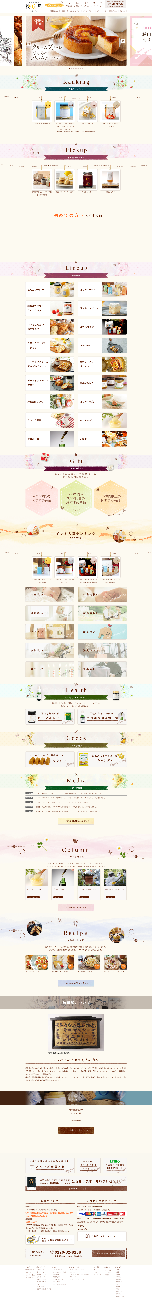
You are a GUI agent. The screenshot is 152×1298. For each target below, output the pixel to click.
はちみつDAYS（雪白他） (60, 1260)
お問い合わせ (80, 1289)
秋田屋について (55, 11)
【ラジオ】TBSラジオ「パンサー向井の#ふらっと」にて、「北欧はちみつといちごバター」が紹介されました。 (65, 786)
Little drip (85, 333)
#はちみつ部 (76, 1101)
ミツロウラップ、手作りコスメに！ (52, 746)
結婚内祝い (91, 601)
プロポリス (33, 427)
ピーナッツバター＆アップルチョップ (38, 352)
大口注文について (41, 1269)
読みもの (122, 11)
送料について (40, 1260)
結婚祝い (37, 601)
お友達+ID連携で (115, 1155)
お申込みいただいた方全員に (83, 1172)
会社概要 (41, 1289)
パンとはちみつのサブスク (36, 314)
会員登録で (89, 1153)
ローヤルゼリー (88, 408)
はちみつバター (75, 11)
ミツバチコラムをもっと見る (76, 895)
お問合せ (86, 6)
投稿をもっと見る (76, 1118)
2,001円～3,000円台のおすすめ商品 (76, 486)
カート (102, 6)
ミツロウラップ (96, 1262)
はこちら (58, 1228)
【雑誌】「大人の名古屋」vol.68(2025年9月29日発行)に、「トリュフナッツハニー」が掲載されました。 (63, 799)
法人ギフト (91, 638)
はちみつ (54, 1255)
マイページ (94, 6)
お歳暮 (117, 1260)
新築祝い (89, 619)
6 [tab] (78, 68)
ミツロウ (94, 1257)
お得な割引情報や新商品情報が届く (52, 1152)
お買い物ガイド (40, 1255)
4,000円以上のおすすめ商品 (110, 486)
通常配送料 (29, 1207)
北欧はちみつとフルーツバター (36, 296)
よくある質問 (40, 1274)
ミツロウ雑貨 (34, 408)
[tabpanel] (76, 41)
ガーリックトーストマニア (38, 370)
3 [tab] (73, 68)
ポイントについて (41, 1267)
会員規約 (61, 1289)
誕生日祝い (39, 657)
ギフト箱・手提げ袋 (121, 1286)
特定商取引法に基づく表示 (44, 1277)
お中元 (117, 1257)
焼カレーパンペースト (87, 352)
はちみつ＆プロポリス (109, 747)
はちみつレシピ (30, 1265)
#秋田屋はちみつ (76, 1098)
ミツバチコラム (30, 1263)
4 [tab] (75, 68)
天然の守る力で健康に (107, 704)
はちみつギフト (88, 11)
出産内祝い (91, 582)
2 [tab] (71, 68)
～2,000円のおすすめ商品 (42, 486)
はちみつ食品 (87, 389)
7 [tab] (80, 68)
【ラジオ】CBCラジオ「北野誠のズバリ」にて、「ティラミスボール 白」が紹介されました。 (60, 790)
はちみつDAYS (87, 277)
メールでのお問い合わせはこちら (108, 1241)
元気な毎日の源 (56, 704)
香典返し (89, 657)
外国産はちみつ (35, 389)
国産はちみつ (113, 11)
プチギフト (39, 619)
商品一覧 (65, 11)
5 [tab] (76, 68)
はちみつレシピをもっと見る (76, 971)
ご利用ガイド (77, 6)
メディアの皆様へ (70, 1289)
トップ (27, 1255)
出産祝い (37, 582)
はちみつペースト (74, 1255)
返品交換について (41, 1262)
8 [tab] (82, 68)
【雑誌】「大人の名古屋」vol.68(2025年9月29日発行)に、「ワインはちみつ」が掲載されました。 (61, 795)
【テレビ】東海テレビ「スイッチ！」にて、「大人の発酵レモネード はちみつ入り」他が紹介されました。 (64, 781)
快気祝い (37, 638)
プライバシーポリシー (51, 1289)
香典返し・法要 (120, 1284)
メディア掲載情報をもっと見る (76, 809)
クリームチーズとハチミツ (37, 333)
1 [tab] (69, 68)
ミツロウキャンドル (97, 1260)
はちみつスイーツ (100, 11)
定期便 (83, 427)
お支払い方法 (40, 1257)
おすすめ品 (78, 218)
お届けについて (41, 1265)
